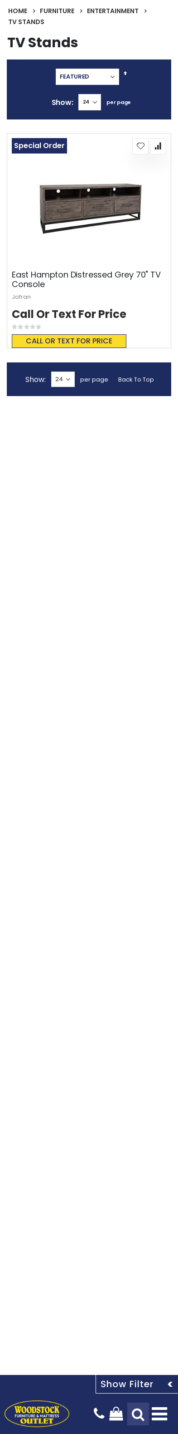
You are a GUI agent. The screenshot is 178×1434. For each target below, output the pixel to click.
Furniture (57, 11)
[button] (140, 146)
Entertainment (113, 11)
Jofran (21, 297)
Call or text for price (69, 341)
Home (17, 10)
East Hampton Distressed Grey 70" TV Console (86, 279)
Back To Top (136, 379)
